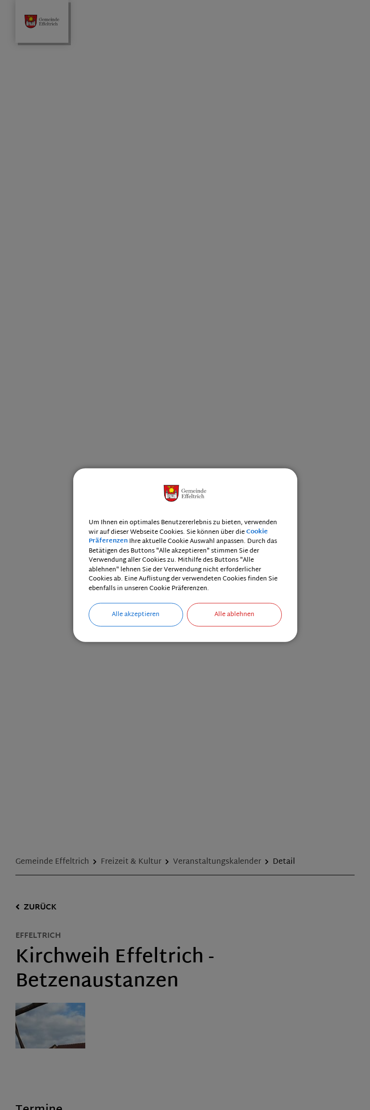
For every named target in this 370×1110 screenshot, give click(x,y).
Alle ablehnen (234, 614)
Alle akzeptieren (135, 614)
